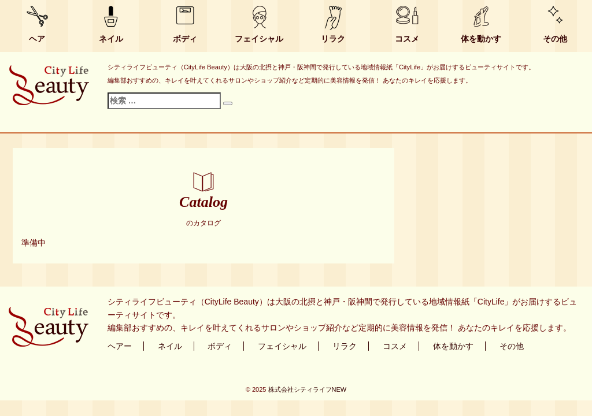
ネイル (111, 38)
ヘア (37, 38)
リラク (333, 38)
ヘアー (120, 346)
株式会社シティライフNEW (307, 389)
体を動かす (481, 38)
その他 (555, 38)
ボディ (185, 38)
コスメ (407, 38)
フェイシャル (259, 38)
